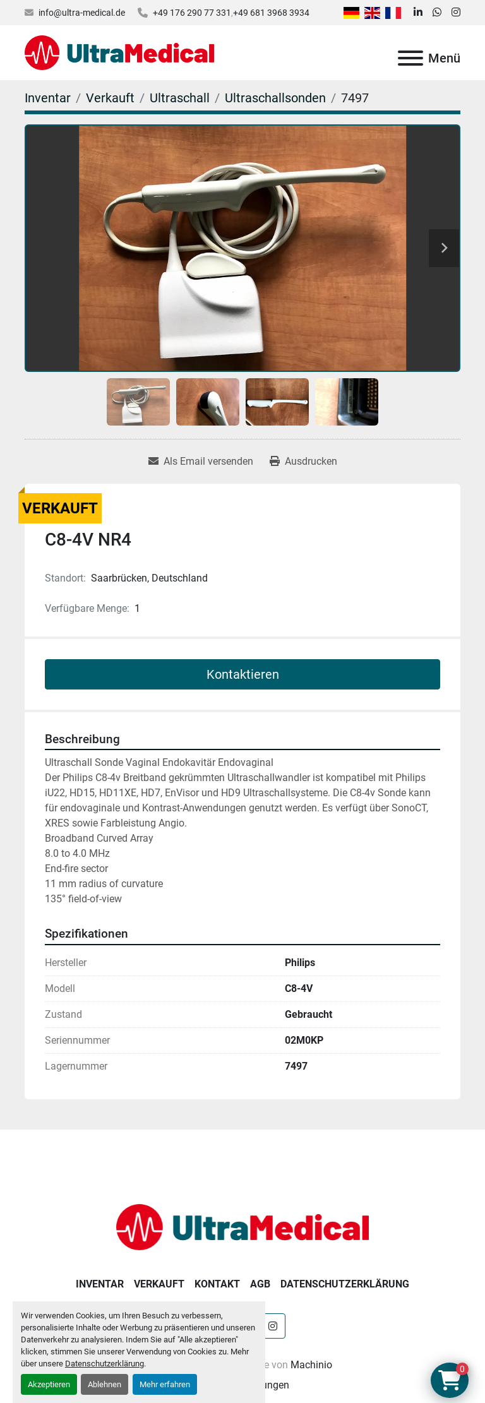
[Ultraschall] (180, 97)
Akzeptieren (49, 1384)
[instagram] (456, 12)
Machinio (311, 1365)
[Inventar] (48, 97)
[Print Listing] (303, 462)
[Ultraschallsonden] (275, 97)
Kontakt (217, 1284)
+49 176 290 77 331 (192, 13)
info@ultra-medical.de (82, 13)
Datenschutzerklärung (104, 1363)
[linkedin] (418, 12)
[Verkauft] (110, 97)
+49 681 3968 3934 (271, 13)
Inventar (100, 1284)
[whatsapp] (437, 12)
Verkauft (159, 1284)
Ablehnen (104, 1384)
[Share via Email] (200, 462)
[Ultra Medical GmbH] (242, 1227)
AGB (260, 1284)
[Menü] (410, 58)
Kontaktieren (243, 674)
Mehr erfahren (165, 1384)
